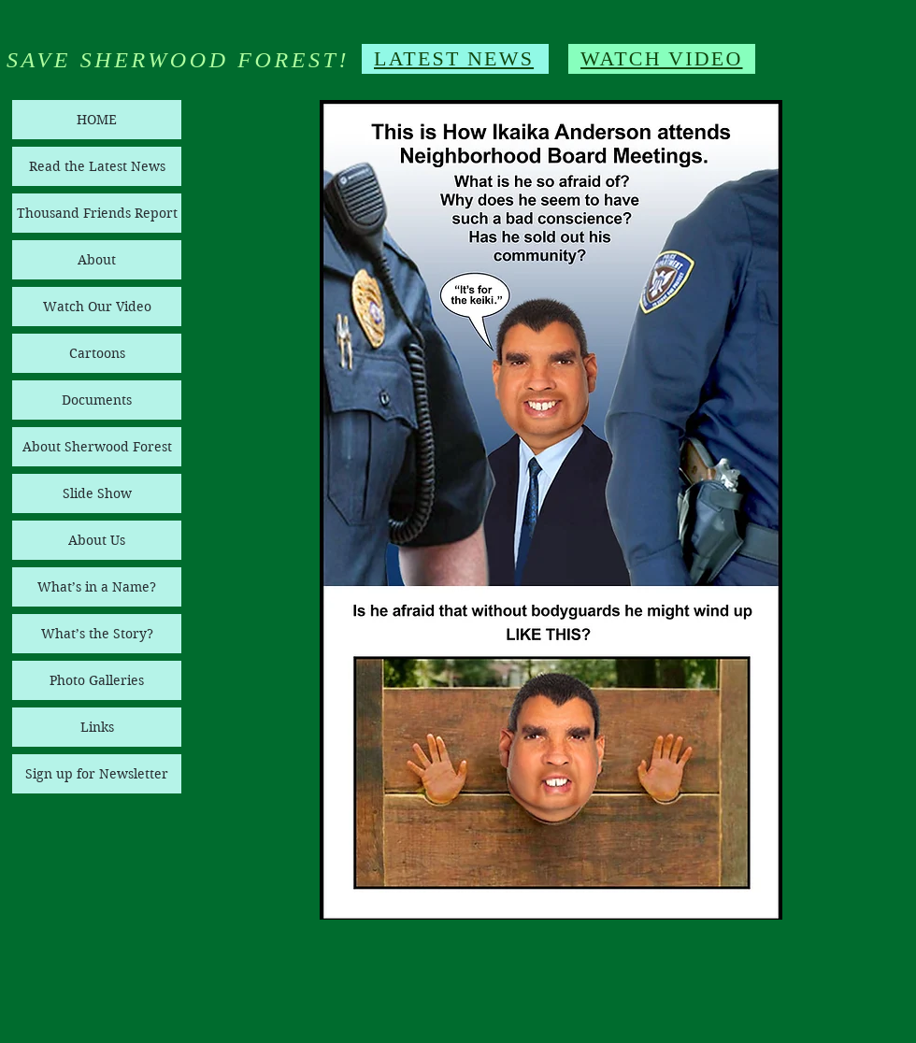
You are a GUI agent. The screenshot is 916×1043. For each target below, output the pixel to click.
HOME (97, 119)
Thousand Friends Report (97, 213)
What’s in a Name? (96, 587)
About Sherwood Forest (97, 446)
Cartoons (97, 353)
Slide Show (97, 493)
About (97, 259)
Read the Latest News (97, 166)
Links (97, 727)
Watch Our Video (97, 306)
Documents (97, 400)
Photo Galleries (97, 680)
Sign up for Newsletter (96, 773)
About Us (96, 540)
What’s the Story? (97, 633)
